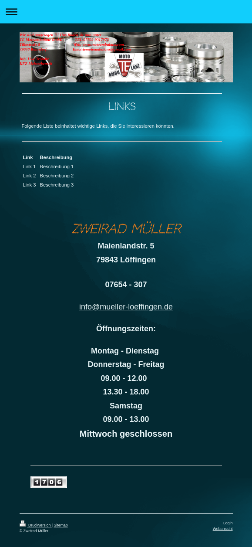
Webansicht (223, 529)
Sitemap (60, 525)
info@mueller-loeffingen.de (126, 306)
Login (228, 523)
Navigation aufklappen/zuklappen (126, 11)
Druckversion (36, 525)
